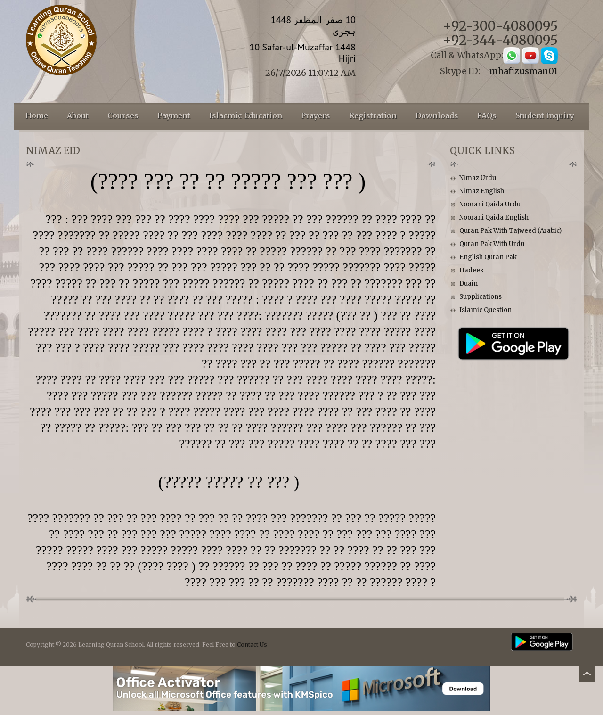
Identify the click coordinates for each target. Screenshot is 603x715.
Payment (173, 115)
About (78, 115)
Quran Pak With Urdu (491, 244)
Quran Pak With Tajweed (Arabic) (510, 231)
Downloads (437, 115)
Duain (468, 283)
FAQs (487, 115)
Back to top (586, 675)
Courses (123, 115)
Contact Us (252, 644)
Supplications (480, 297)
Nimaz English (481, 191)
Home (36, 115)
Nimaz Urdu (477, 178)
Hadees (471, 270)
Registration (373, 115)
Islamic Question (485, 310)
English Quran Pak (488, 257)
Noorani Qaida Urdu (490, 204)
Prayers (315, 115)
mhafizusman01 (523, 71)
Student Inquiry (544, 115)
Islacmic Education (245, 115)
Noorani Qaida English (494, 218)
